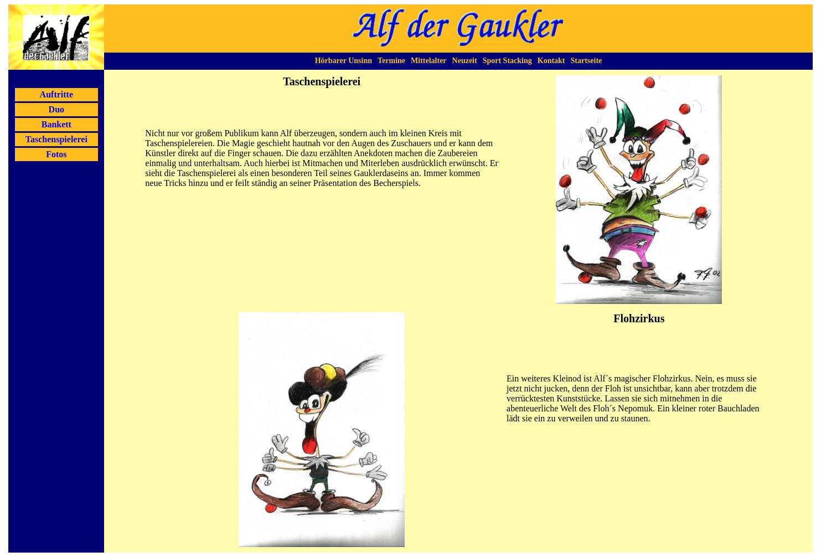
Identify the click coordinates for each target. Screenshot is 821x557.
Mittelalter (429, 60)
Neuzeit (464, 60)
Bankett (56, 124)
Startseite (586, 60)
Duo (56, 109)
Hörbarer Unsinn (343, 60)
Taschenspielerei (56, 139)
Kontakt (551, 60)
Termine (391, 60)
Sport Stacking (507, 60)
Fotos (56, 154)
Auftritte (56, 94)
